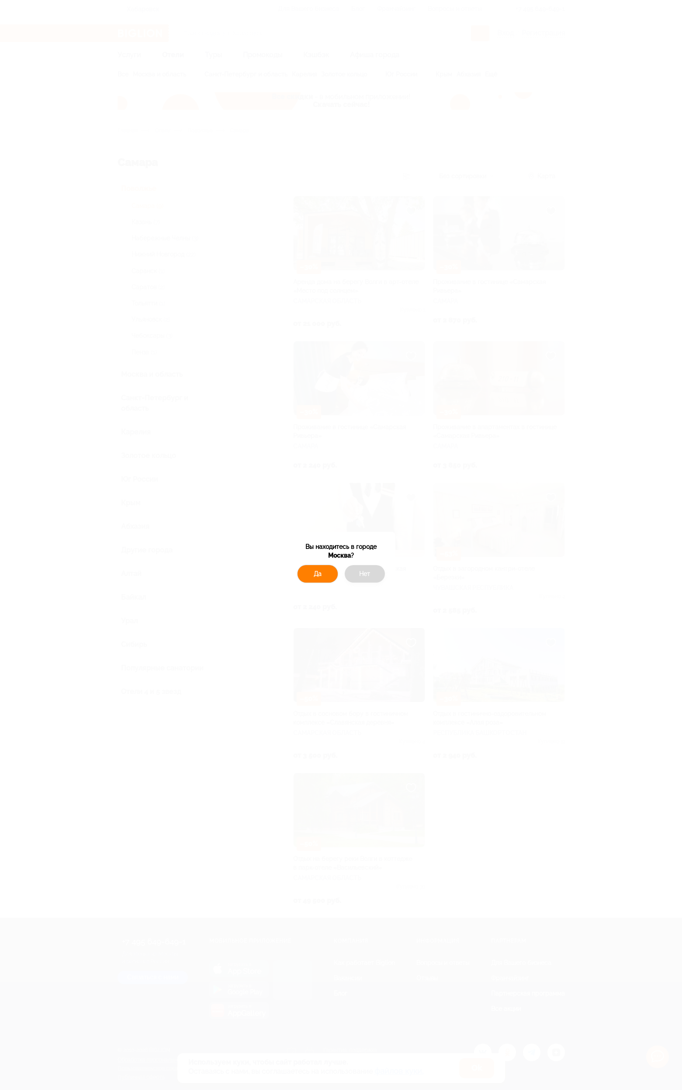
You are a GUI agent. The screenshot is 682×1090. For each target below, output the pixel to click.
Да (318, 573)
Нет (364, 573)
